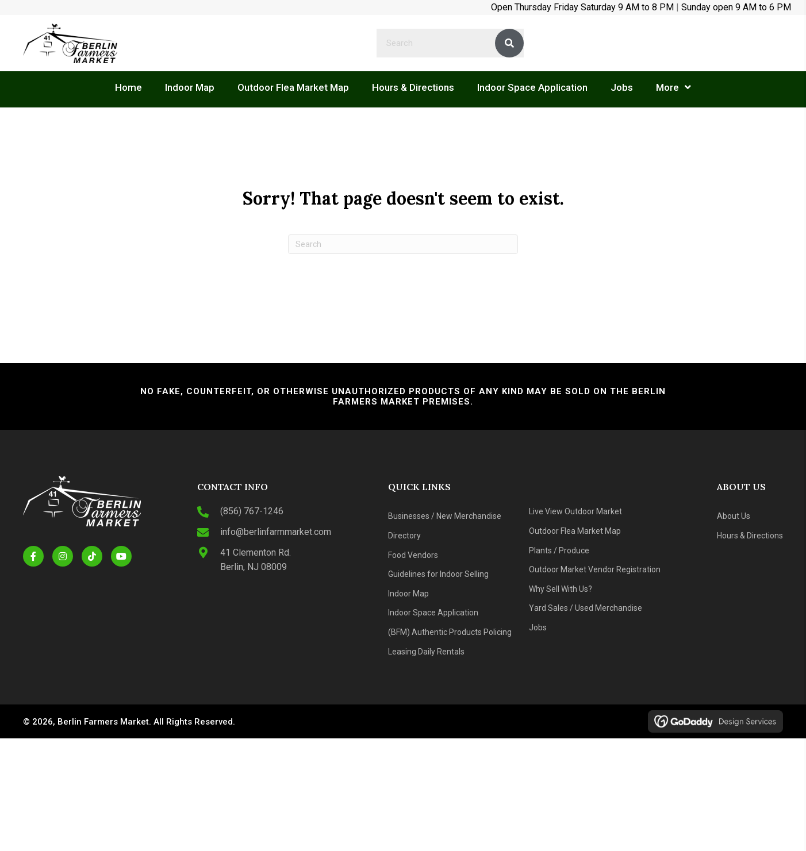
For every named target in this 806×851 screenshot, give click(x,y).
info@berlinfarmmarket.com (275, 531)
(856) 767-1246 (251, 511)
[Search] (403, 244)
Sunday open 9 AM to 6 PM (736, 7)
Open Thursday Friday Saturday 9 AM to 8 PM (582, 7)
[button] (33, 556)
